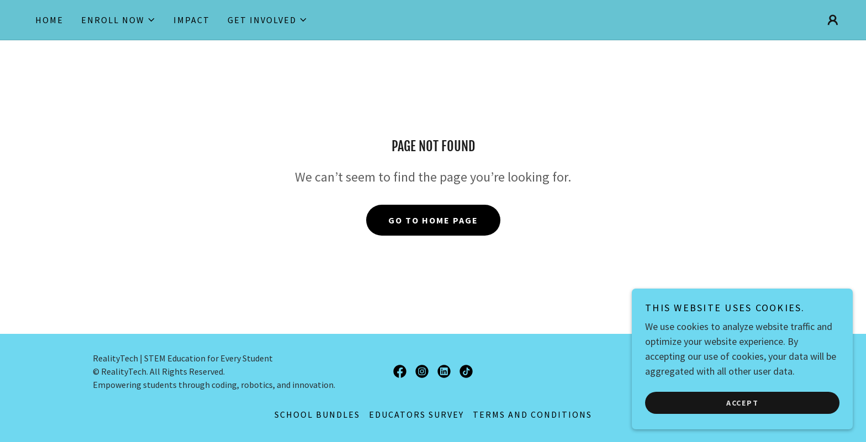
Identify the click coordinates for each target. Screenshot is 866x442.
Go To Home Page (433, 220)
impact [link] (191, 19)
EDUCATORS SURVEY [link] (416, 414)
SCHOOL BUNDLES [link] (317, 414)
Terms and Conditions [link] (532, 414)
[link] (400, 371)
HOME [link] (49, 19)
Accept (742, 402)
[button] (118, 19)
